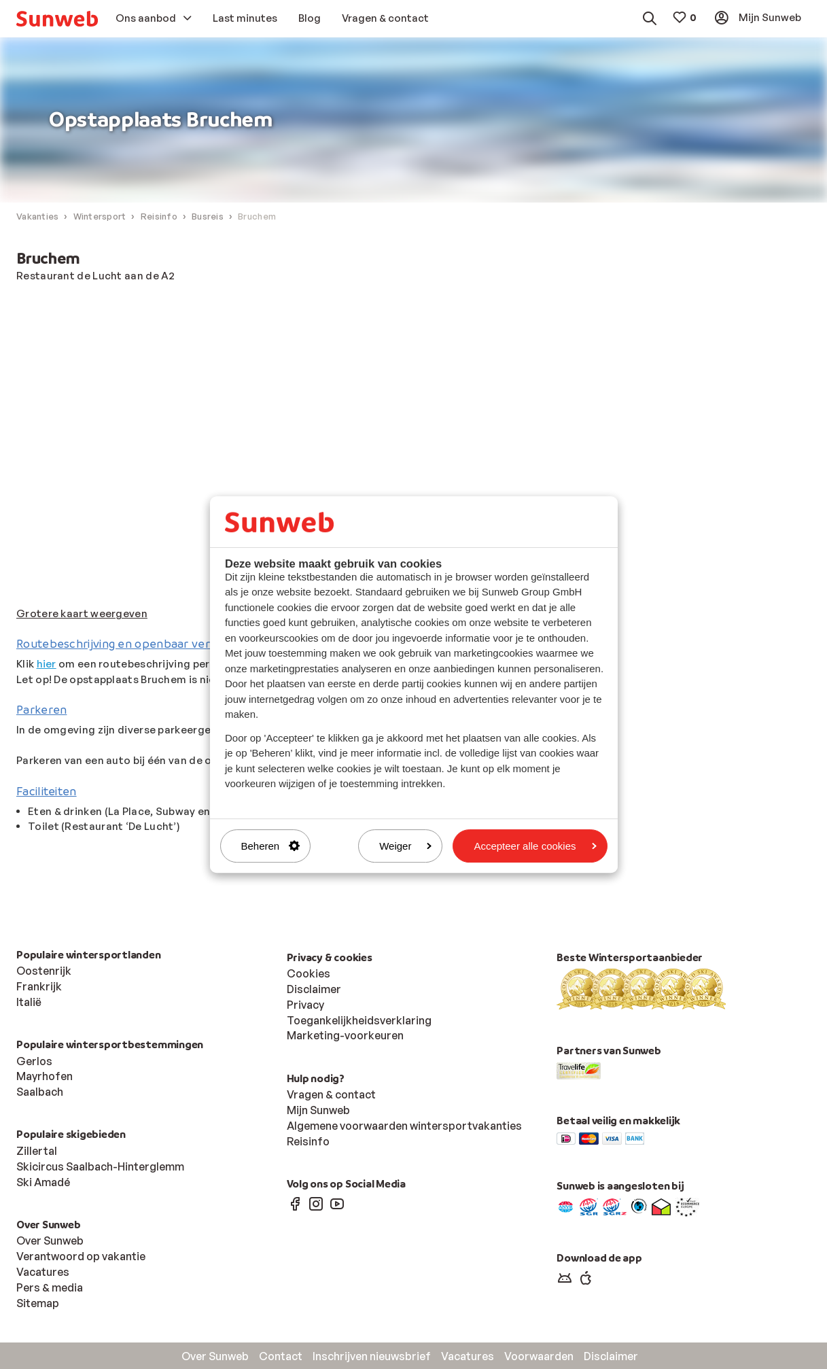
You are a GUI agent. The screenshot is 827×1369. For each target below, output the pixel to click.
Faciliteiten (46, 791)
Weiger (405, 846)
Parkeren (41, 710)
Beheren (270, 846)
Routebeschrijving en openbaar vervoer (125, 644)
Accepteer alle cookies (535, 846)
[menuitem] (57, 19)
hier (46, 664)
